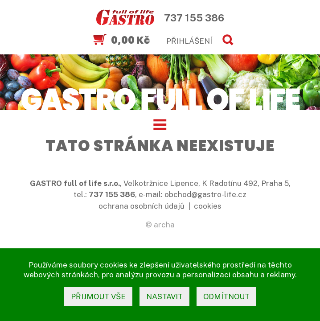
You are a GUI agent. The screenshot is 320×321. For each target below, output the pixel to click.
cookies (208, 206)
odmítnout (226, 296)
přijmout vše (98, 296)
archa (164, 224)
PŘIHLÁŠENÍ (189, 41)
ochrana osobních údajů (141, 206)
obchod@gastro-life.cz (205, 194)
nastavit (164, 296)
